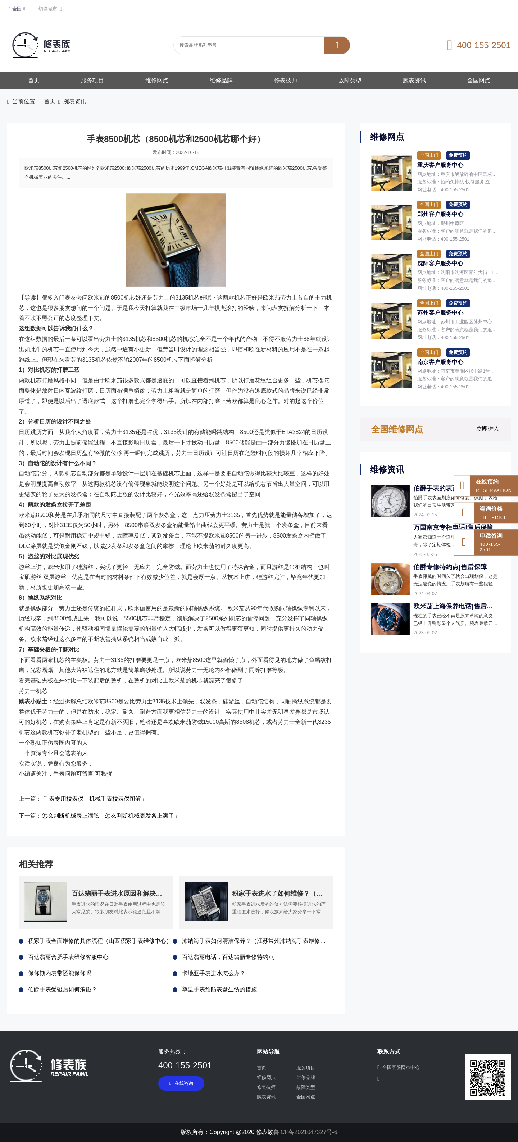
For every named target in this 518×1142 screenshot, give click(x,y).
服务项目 (92, 80)
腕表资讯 (414, 80)
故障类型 (350, 80)
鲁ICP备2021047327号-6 (305, 1132)
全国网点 (478, 80)
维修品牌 (221, 80)
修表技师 (285, 80)
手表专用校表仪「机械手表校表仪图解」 (95, 799)
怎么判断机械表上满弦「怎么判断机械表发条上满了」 (111, 816)
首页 (34, 80)
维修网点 (156, 80)
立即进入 (487, 429)
